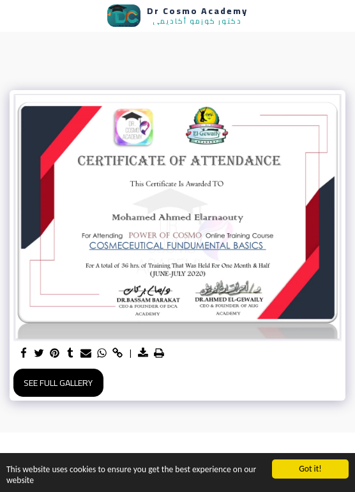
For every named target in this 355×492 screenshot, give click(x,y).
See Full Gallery (58, 382)
